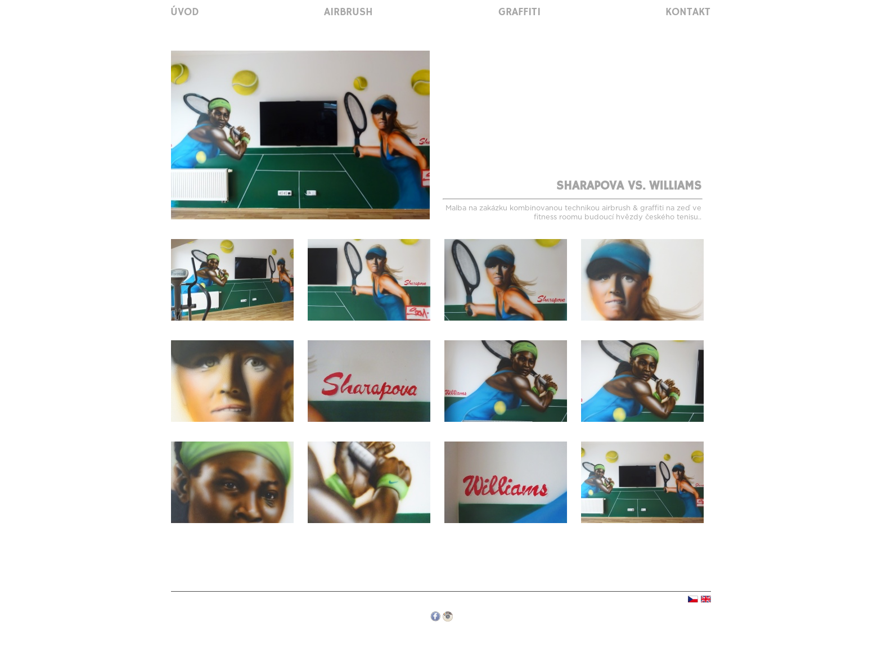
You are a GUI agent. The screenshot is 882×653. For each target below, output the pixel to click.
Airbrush (348, 12)
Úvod (184, 12)
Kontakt (687, 12)
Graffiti (519, 12)
